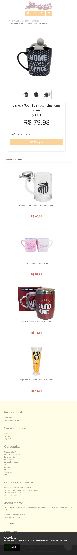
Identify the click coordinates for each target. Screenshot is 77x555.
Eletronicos (8, 469)
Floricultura (8, 472)
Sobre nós (8, 418)
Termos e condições (11, 420)
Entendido (12, 547)
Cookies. (10, 537)
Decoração (8, 464)
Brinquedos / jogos (11, 462)
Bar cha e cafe (22, 21)
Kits (5, 474)
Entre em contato (10, 495)
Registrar (7, 439)
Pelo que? (64, 540)
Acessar (7, 436)
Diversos (7, 467)
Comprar (37, 142)
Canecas (35, 21)
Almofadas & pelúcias (12, 455)
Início (10, 21)
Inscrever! (10, 523)
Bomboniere (8, 460)
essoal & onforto (11, 452)
